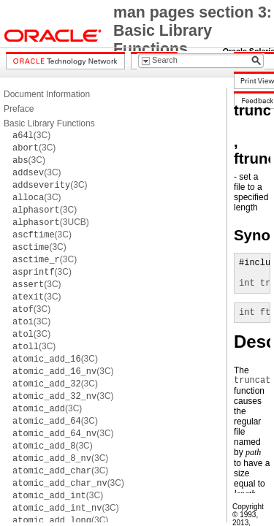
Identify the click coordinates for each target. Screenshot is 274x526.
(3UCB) (50, 222)
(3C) (31, 135)
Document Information (47, 94)
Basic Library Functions (49, 123)
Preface (19, 109)
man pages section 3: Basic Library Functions (192, 31)
